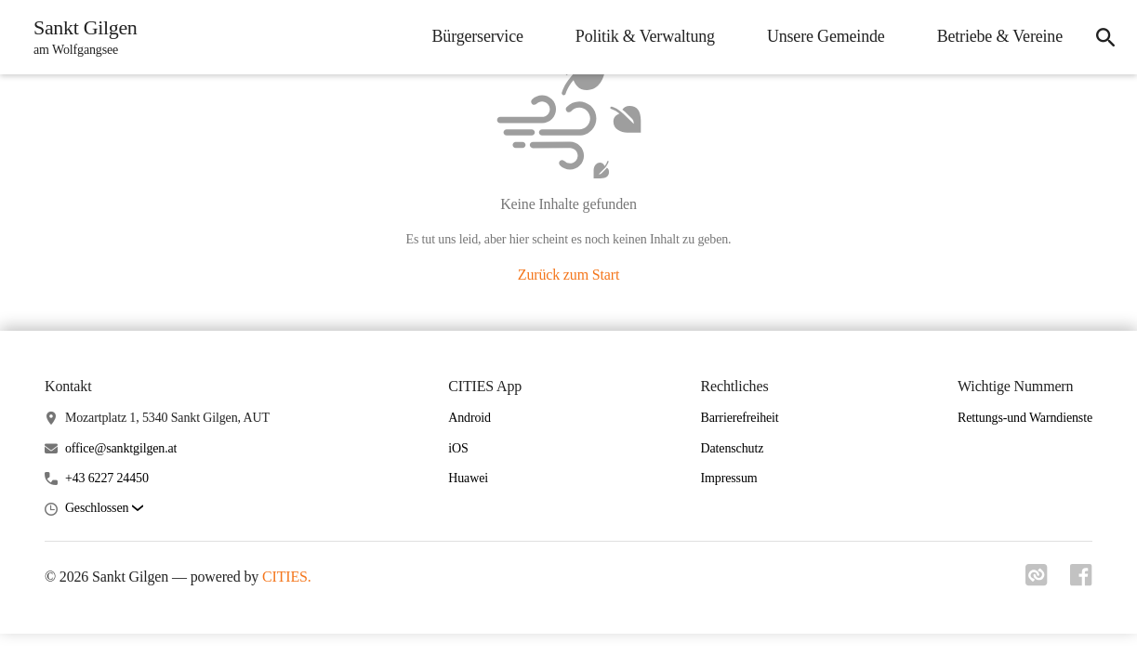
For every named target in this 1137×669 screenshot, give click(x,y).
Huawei (468, 478)
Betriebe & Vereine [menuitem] (1000, 36)
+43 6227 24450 (107, 478)
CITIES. (286, 576)
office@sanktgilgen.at (121, 448)
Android (469, 418)
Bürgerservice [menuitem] (477, 36)
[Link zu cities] (1036, 580)
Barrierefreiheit (740, 418)
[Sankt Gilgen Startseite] (80, 37)
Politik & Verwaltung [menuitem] (645, 36)
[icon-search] (1105, 37)
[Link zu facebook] (1081, 580)
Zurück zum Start (568, 274)
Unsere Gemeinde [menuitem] (826, 36)
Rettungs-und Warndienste (1025, 418)
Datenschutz (732, 448)
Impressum (729, 478)
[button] (104, 508)
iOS (458, 448)
